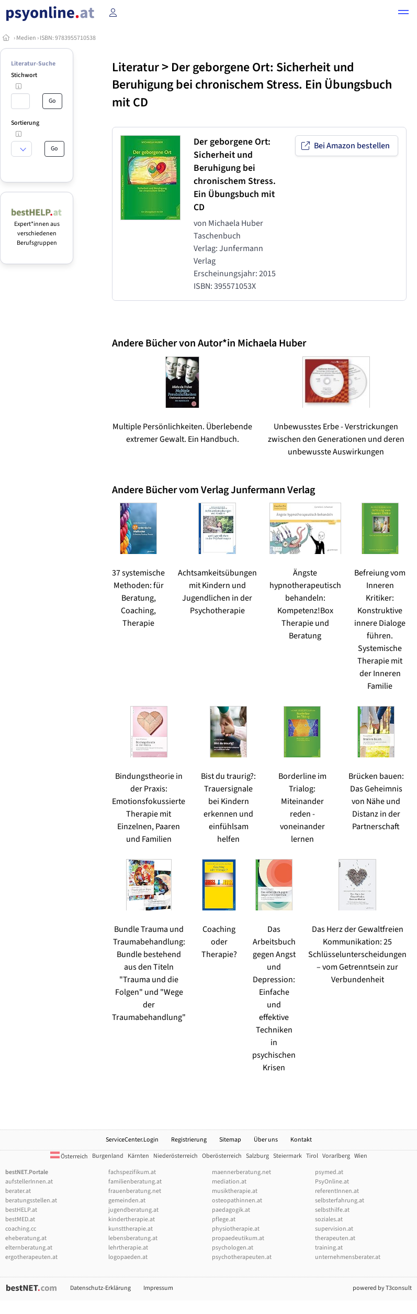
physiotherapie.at (236, 1228)
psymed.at (329, 1172)
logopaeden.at (128, 1257)
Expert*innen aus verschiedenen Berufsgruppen (36, 228)
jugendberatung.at (133, 1210)
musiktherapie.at (234, 1191)
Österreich (69, 1156)
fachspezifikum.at (132, 1172)
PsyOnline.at (332, 1181)
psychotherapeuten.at (242, 1257)
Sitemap (230, 1139)
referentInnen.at (337, 1191)
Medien (26, 38)
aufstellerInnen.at (29, 1181)
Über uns (266, 1139)
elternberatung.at (28, 1247)
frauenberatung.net (134, 1191)
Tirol (312, 1156)
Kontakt (301, 1139)
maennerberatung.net (241, 1172)
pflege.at (223, 1219)
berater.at (18, 1191)
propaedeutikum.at (238, 1238)
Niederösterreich (175, 1156)
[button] (403, 13)
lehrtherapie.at (128, 1247)
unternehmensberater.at (347, 1257)
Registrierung (189, 1139)
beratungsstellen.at (31, 1200)
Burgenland (107, 1156)
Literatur (135, 67)
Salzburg (257, 1156)
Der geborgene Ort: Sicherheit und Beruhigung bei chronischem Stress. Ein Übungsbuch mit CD (252, 85)
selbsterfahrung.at (339, 1200)
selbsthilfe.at (332, 1210)
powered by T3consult (382, 1288)
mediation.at (229, 1181)
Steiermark (287, 1156)
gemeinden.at (126, 1200)
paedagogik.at (231, 1210)
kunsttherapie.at (130, 1228)
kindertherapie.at (131, 1219)
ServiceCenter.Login (132, 1139)
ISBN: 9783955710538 (68, 38)
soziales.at (329, 1219)
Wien (360, 1156)
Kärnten (138, 1156)
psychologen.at (232, 1247)
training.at (329, 1247)
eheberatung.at (26, 1238)
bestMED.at (20, 1219)
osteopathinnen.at (237, 1200)
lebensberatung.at (132, 1238)
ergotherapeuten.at (31, 1257)
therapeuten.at (335, 1238)
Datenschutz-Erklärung (100, 1288)
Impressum (158, 1288)
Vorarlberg (336, 1156)
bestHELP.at (21, 1210)
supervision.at (334, 1228)
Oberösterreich (222, 1156)
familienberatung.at (135, 1181)
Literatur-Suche (33, 63)
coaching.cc (20, 1228)
